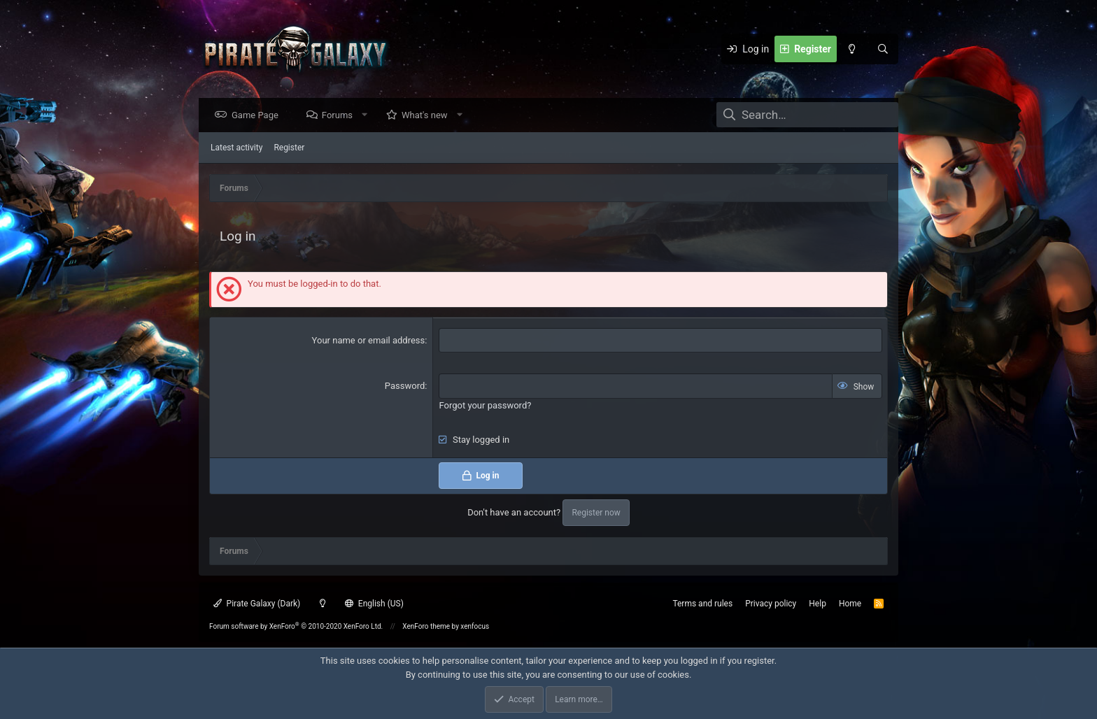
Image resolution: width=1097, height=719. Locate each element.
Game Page (258, 116)
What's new (428, 116)
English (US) (374, 603)
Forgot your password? (485, 406)
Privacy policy (770, 603)
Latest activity (236, 148)
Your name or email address (368, 341)
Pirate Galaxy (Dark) (256, 603)
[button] (368, 116)
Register (289, 148)
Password (405, 386)
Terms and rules (702, 603)
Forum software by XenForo (296, 626)
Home (850, 603)
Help (817, 603)
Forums (340, 116)
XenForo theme (426, 626)
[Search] (883, 49)
